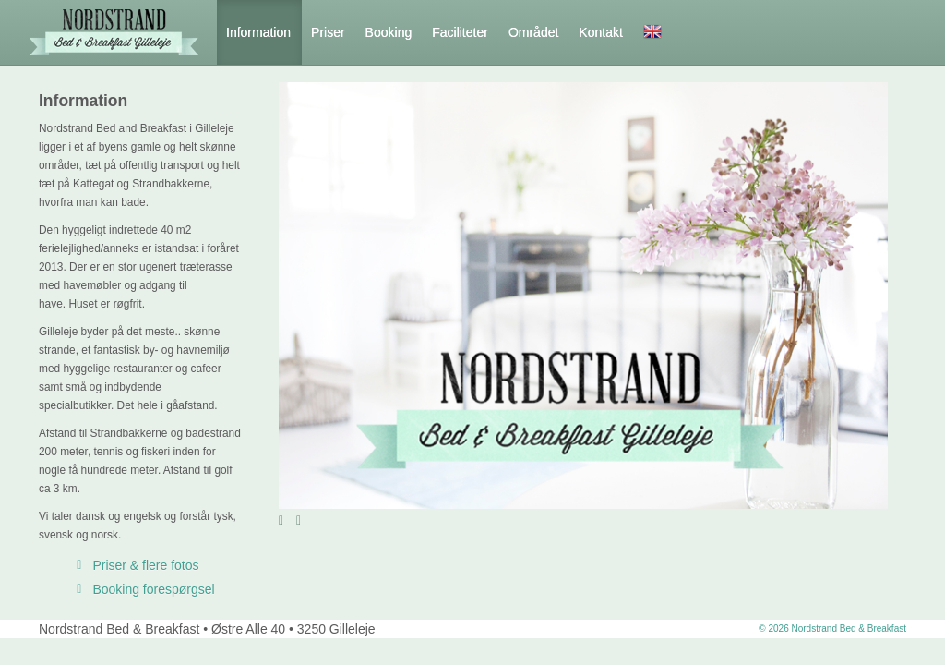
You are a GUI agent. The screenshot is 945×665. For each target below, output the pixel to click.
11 (867, 520)
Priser (328, 32)
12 (881, 520)
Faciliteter (460, 32)
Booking (389, 32)
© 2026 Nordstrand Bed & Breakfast (832, 628)
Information (258, 32)
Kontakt (600, 32)
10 (853, 520)
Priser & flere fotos (135, 565)
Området (533, 32)
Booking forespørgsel (143, 589)
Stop (322, 520)
